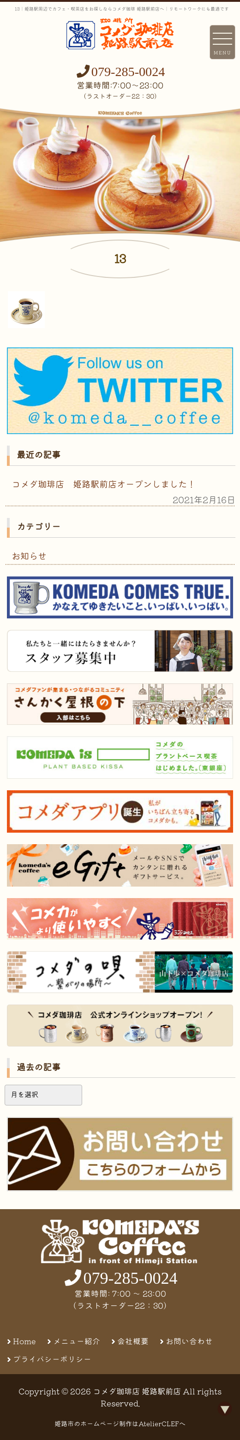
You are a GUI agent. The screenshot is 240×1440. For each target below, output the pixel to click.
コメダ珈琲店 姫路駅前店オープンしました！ (104, 484)
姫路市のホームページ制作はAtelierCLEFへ (120, 1423)
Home (24, 1341)
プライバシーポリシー (52, 1359)
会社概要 (133, 1341)
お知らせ (29, 556)
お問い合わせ (189, 1341)
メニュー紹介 (76, 1341)
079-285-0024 (128, 72)
